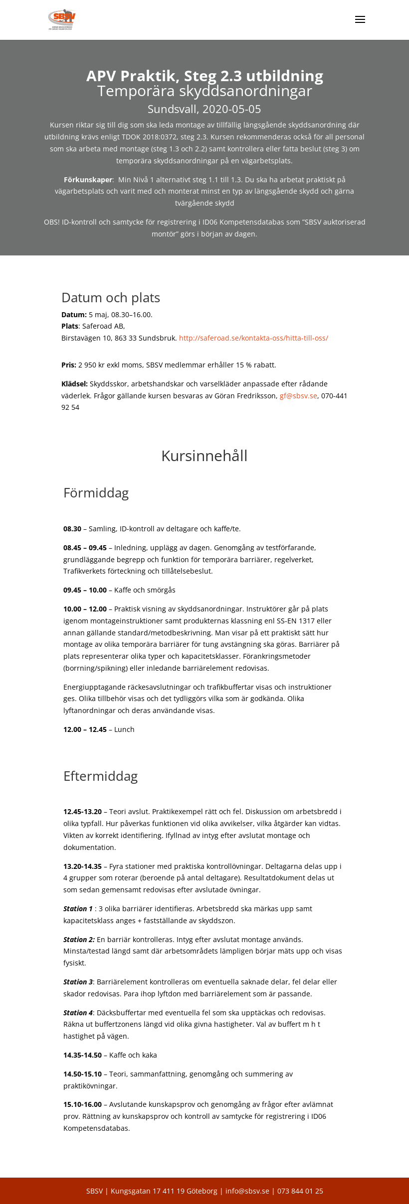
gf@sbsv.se (298, 395)
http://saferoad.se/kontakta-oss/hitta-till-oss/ (253, 338)
